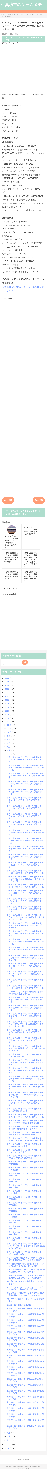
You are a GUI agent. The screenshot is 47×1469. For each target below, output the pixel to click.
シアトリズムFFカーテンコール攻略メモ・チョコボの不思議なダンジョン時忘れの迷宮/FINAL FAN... (26, 1048)
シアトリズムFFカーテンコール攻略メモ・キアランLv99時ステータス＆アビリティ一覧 (25, 933)
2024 (7, 685)
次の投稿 (8, 500)
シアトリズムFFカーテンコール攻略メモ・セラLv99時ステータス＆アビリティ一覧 (25, 872)
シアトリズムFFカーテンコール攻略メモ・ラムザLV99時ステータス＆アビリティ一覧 (25, 1086)
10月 (9, 732)
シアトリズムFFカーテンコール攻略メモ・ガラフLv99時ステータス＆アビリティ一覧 (25, 1040)
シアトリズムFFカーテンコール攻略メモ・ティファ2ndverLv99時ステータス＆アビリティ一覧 (25, 879)
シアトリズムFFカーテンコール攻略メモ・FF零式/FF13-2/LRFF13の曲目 (25, 1133)
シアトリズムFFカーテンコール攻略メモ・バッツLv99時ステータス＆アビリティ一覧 (25, 1103)
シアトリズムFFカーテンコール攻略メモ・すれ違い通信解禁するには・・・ (25, 1127)
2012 (7, 1448)
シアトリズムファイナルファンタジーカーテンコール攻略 (23, 39)
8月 (9, 739)
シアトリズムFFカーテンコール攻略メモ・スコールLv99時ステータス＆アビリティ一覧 (25, 783)
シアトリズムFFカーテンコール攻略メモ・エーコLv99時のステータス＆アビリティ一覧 (25, 966)
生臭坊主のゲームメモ (21, 4)
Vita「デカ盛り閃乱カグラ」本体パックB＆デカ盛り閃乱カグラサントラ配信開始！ (25, 1259)
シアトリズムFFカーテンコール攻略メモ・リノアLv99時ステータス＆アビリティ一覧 (25, 775)
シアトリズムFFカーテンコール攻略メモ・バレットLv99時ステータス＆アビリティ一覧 (25, 901)
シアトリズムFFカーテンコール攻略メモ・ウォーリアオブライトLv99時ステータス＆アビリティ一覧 (25, 1024)
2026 (7, 678)
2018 (7, 707)
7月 (9, 743)
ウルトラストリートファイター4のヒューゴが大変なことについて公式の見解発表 (25, 1276)
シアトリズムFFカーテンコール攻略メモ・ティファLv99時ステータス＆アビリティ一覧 (25, 999)
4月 (9, 754)
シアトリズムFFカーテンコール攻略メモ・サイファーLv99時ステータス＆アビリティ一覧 (25, 767)
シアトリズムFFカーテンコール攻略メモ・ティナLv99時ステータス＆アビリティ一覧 (25, 800)
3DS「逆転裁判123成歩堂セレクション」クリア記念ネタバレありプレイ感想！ (25, 1265)
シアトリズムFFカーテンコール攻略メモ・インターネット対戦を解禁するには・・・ (26, 1121)
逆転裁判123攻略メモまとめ (19, 1305)
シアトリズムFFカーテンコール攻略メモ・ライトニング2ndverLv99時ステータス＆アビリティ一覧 (25, 917)
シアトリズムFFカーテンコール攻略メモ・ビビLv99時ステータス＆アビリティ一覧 (25, 987)
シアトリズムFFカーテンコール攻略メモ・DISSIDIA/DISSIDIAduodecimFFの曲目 (25, 1139)
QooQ (27, 1468)
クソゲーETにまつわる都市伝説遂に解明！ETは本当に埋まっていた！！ (25, 993)
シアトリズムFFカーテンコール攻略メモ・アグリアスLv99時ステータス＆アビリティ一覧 (25, 941)
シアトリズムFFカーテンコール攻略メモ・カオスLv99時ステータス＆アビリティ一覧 (25, 848)
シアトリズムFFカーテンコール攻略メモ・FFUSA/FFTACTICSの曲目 (25, 1157)
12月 (9, 725)
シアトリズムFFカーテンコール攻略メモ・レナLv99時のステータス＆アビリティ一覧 (25, 1032)
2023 (7, 689)
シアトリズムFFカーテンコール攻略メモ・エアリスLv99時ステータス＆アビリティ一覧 (25, 1007)
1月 (9, 1440)
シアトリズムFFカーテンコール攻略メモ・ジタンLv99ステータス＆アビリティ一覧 (25, 1116)
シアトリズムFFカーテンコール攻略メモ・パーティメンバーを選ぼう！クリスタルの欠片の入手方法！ (26, 1246)
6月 (9, 747)
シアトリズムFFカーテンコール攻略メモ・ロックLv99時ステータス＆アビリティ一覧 (25, 832)
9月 (9, 736)
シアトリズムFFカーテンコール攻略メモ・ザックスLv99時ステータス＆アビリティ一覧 (25, 856)
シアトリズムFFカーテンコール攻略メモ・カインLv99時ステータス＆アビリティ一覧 (25, 816)
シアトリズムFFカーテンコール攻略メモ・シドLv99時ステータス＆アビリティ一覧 (25, 886)
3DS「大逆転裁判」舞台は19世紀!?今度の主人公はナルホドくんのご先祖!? (26, 1270)
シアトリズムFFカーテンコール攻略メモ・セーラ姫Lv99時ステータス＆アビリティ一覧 (25, 893)
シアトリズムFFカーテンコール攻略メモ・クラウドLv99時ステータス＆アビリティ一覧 (25, 1016)
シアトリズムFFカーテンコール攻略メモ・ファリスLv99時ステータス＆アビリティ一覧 (25, 1062)
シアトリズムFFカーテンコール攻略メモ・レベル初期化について (25, 1110)
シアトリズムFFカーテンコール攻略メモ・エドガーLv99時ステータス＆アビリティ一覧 (25, 792)
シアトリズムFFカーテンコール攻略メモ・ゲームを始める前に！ (25, 1253)
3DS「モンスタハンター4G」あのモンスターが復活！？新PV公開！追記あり (25, 1288)
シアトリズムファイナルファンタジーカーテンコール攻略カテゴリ (23, 512)
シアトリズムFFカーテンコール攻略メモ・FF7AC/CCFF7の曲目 (25, 1145)
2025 (7, 682)
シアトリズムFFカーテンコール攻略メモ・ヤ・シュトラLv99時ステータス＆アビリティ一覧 (25, 925)
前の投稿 (39, 500)
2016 (7, 714)
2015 (7, 718)
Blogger (27, 1459)
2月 (9, 1436)
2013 (7, 1445)
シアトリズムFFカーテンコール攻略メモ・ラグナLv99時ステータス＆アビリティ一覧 (25, 759)
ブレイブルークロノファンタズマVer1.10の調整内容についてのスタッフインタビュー (26, 1294)
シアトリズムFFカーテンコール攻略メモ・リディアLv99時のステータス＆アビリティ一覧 (25, 1078)
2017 (7, 711)
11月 (9, 728)
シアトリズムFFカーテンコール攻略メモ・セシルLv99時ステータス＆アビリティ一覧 (25, 824)
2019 (7, 703)
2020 (7, 700)
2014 (7, 722)
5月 (9, 750)
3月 (9, 1433)
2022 (7, 693)
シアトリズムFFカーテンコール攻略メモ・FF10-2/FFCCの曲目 (25, 1151)
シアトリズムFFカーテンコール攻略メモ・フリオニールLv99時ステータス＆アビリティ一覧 (25, 957)
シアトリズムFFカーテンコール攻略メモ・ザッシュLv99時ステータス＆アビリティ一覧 (25, 909)
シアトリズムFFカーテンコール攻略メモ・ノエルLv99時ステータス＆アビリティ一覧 (25, 865)
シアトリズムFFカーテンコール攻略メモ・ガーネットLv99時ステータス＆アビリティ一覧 (25, 974)
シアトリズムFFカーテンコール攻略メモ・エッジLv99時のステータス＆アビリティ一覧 (25, 1070)
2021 (7, 696)
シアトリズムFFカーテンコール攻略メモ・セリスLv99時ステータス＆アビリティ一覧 (25, 808)
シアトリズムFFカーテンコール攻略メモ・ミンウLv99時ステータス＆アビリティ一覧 (25, 949)
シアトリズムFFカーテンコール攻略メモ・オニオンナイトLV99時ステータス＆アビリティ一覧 (25, 1094)
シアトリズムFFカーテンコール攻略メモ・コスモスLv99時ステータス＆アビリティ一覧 (25, 840)
